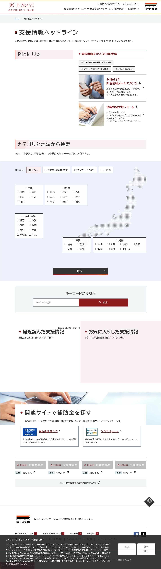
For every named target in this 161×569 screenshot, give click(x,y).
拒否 (127, 550)
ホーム (18, 19)
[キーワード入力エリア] (74, 302)
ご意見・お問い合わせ (107, 4)
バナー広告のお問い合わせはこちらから (80, 481)
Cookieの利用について (66, 323)
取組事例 (104, 532)
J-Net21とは (129, 4)
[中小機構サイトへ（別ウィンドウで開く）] (151, 7)
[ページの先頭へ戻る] (147, 503)
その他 (110, 169)
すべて (35, 169)
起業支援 (84, 532)
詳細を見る (123, 557)
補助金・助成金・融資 (58, 169)
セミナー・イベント (88, 169)
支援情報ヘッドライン (59, 532)
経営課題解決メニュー (26, 532)
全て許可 (146, 550)
